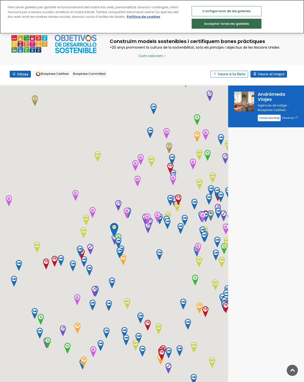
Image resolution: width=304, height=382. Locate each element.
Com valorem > (152, 55)
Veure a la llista (231, 74)
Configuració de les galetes (226, 11)
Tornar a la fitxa (269, 118)
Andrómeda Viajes (271, 96)
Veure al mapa (271, 74)
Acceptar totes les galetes (226, 23)
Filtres (22, 74)
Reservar (290, 118)
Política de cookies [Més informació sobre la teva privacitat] (143, 16)
